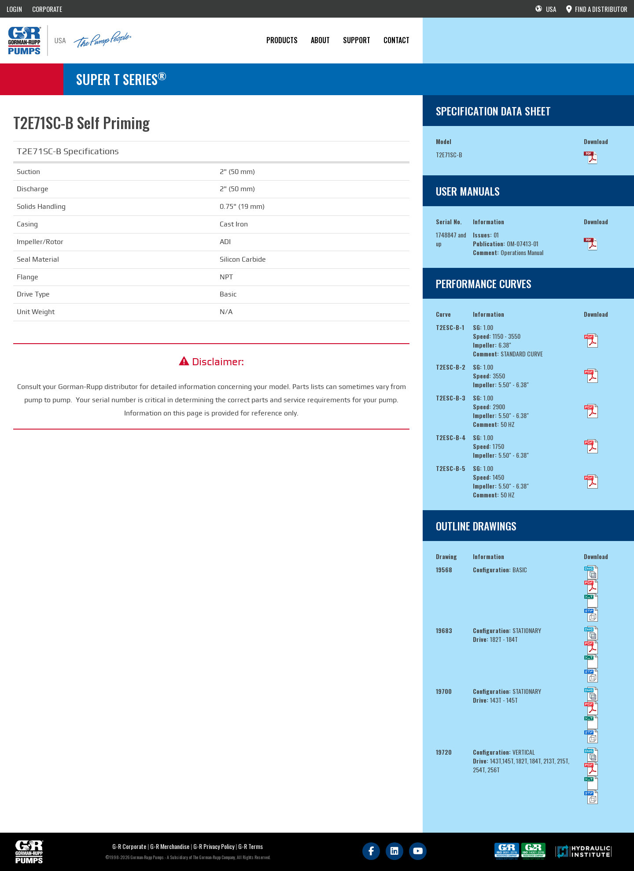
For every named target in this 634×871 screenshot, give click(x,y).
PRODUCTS (282, 40)
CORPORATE (47, 9)
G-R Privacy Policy (213, 846)
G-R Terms (250, 846)
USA (545, 9)
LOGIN (14, 9)
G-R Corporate (129, 846)
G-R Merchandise (169, 846)
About (320, 40)
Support (356, 40)
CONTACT (396, 40)
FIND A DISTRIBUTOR (596, 9)
